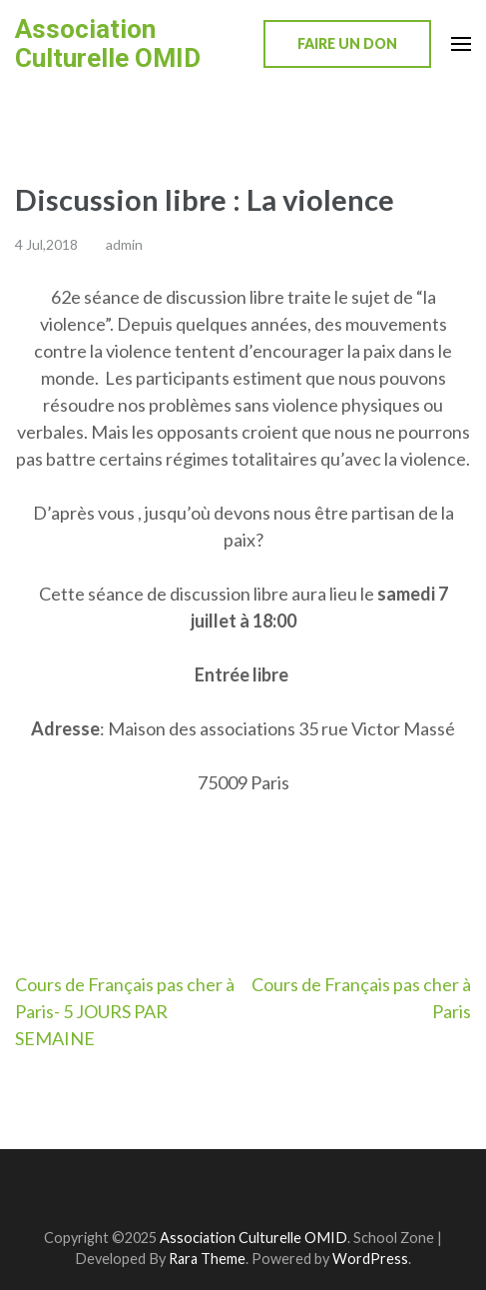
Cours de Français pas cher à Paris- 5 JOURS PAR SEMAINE (125, 1011)
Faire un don (347, 43)
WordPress (370, 1258)
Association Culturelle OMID (108, 43)
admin (124, 244)
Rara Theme (207, 1258)
